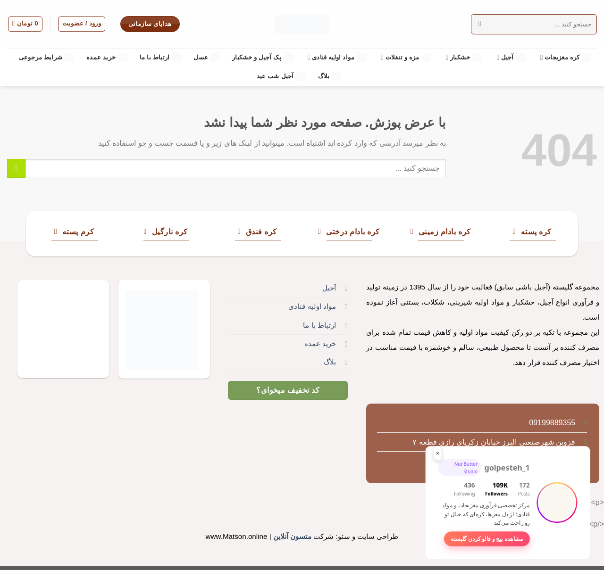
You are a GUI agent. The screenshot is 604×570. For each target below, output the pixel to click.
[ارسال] (480, 24)
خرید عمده (106, 57)
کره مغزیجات (566, 57)
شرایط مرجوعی (47, 57)
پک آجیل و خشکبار (262, 57)
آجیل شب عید (281, 76)
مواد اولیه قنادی (337, 57)
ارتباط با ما (160, 57)
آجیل (510, 57)
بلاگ (330, 76)
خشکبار (464, 57)
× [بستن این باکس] (438, 453)
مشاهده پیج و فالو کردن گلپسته (487, 539)
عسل (206, 57)
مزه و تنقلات (406, 57)
